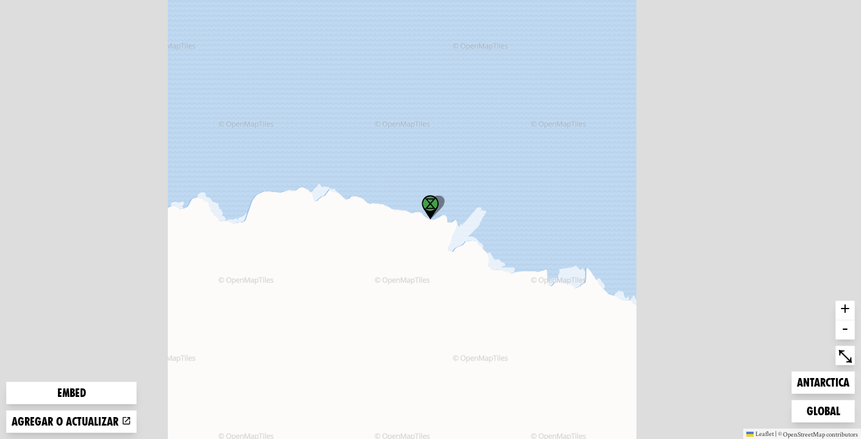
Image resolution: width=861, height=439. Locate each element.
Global (826, 410)
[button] (430, 207)
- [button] (845, 330)
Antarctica (822, 381)
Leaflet (760, 433)
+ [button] (845, 310)
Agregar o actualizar (71, 421)
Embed (71, 393)
